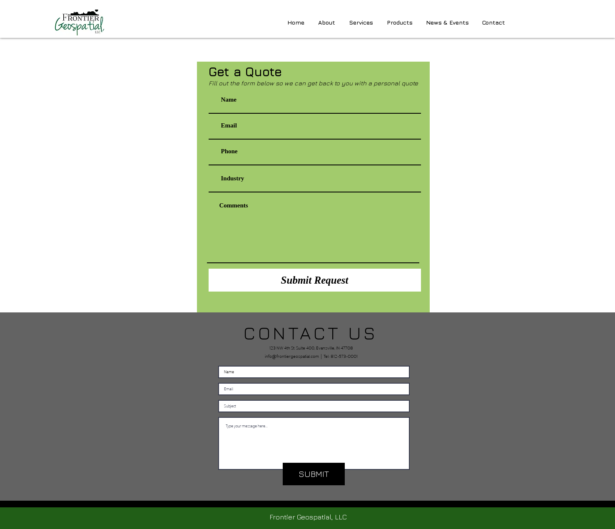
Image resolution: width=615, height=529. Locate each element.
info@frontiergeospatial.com (292, 356)
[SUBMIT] (314, 474)
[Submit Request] (315, 280)
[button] (399, 22)
